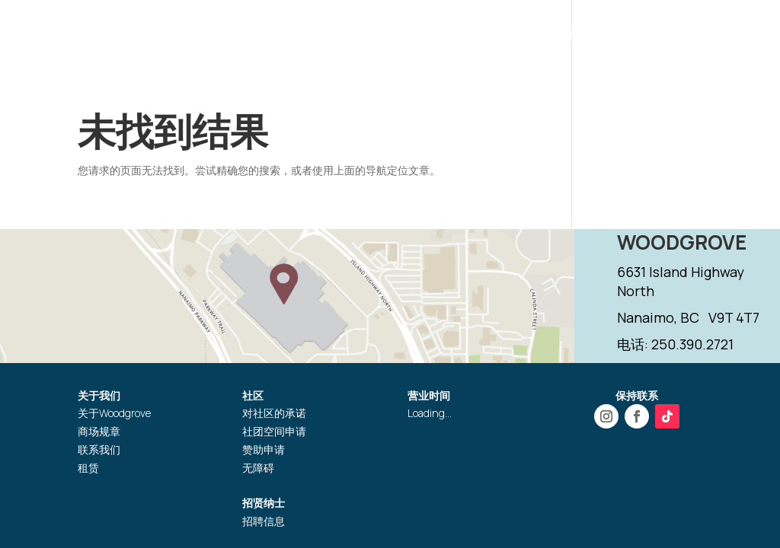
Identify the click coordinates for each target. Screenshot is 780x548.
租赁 (88, 467)
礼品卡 (573, 33)
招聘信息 (263, 521)
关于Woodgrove (114, 413)
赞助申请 (263, 449)
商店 (397, 33)
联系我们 (99, 449)
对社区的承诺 (274, 413)
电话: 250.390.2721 (675, 344)
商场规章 (99, 431)
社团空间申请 (274, 431)
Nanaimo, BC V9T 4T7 (688, 317)
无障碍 (258, 467)
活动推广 (453, 33)
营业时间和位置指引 (311, 33)
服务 (524, 33)
